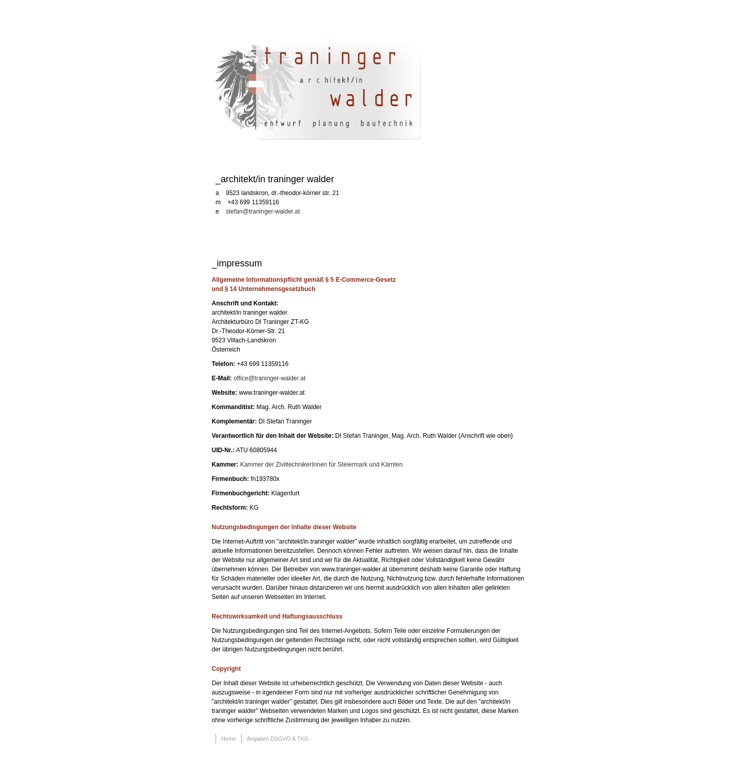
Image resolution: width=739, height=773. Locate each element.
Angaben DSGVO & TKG (277, 739)
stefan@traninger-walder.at (263, 211)
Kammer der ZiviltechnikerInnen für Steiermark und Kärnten (321, 464)
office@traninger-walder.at (269, 378)
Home (228, 739)
